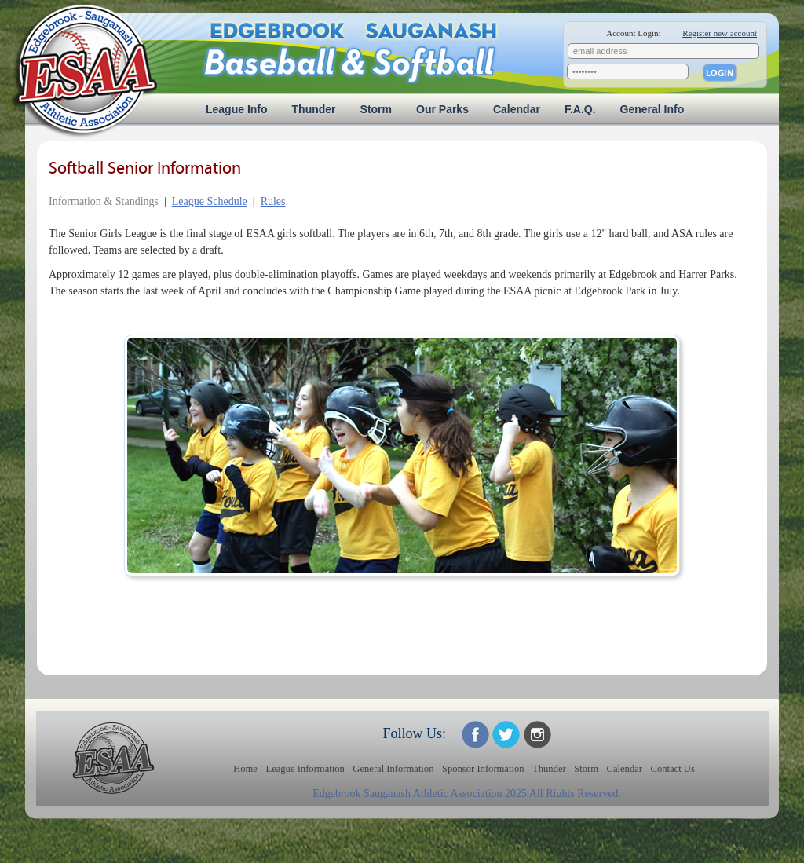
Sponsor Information (483, 768)
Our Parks (442, 109)
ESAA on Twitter (506, 734)
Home (245, 768)
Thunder (314, 109)
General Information (393, 768)
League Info (237, 109)
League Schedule (209, 201)
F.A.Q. (580, 109)
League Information (304, 768)
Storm (376, 109)
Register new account (719, 33)
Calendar (516, 109)
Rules (273, 201)
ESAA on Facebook (475, 734)
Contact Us (673, 768)
